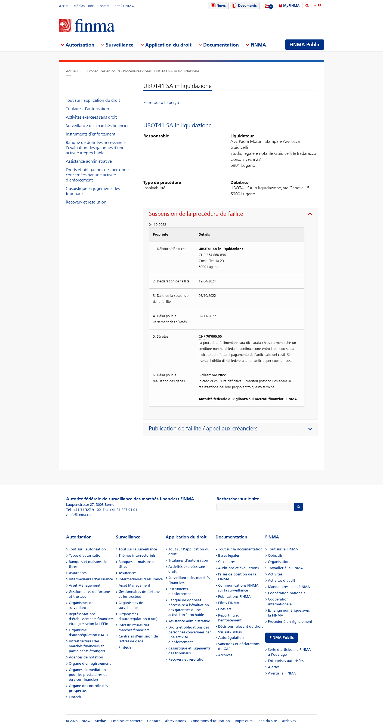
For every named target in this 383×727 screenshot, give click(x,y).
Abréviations (175, 721)
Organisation (278, 562)
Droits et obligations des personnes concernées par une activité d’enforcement (98, 175)
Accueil (64, 6)
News (217, 6)
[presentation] (231, 214)
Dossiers (224, 609)
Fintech (75, 697)
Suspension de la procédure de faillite (196, 213)
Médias (79, 6)
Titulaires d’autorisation (87, 108)
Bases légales (228, 555)
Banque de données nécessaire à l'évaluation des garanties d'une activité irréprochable (96, 147)
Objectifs (275, 555)
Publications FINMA (234, 596)
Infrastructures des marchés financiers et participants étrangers (87, 646)
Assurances (78, 573)
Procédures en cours (103, 71)
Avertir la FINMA (282, 673)
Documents (244, 6)
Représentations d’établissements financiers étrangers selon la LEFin (91, 619)
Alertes (273, 667)
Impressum (244, 721)
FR (319, 6)
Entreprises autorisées (286, 661)
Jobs (91, 6)
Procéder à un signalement (290, 622)
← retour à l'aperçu (161, 102)
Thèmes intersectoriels (137, 555)
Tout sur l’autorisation (87, 549)
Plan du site (267, 721)
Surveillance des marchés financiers (98, 125)
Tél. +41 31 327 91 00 (83, 510)
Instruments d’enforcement (90, 134)
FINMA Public (282, 637)
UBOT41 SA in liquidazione (176, 71)
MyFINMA (291, 6)
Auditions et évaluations (238, 568)
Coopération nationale (286, 593)
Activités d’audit (281, 580)
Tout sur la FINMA (283, 549)
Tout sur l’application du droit (93, 100)
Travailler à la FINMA (285, 568)
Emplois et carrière (126, 721)
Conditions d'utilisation (210, 721)
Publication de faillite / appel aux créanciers (203, 428)
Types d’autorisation (86, 555)
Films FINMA (228, 603)
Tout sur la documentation (240, 549)
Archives (225, 655)
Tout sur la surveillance (138, 549)
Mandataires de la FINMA (289, 587)
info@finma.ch (80, 515)
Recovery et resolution (86, 202)
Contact (103, 6)
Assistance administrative (89, 161)
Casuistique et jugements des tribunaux (93, 191)
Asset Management (84, 585)
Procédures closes (137, 71)
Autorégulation (231, 638)
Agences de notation (86, 657)
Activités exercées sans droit (91, 117)
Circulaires (226, 562)
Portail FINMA (123, 6)
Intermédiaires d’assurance (91, 579)
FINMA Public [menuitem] (304, 45)
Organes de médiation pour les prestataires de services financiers (88, 675)
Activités (275, 574)
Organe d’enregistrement (90, 663)
